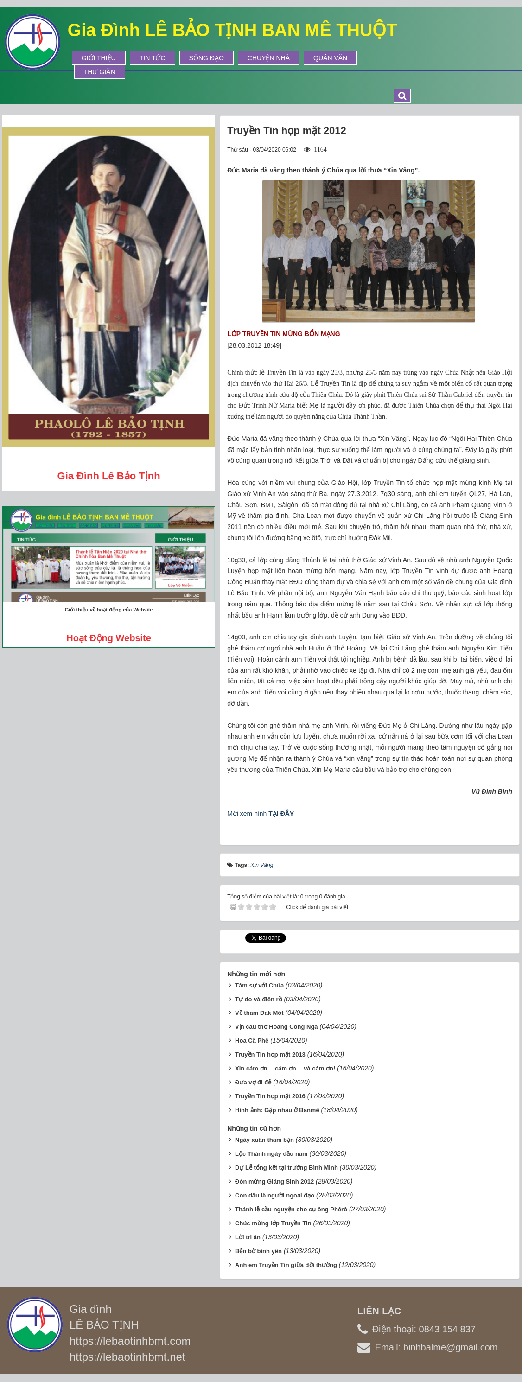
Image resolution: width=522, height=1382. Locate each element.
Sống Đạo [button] (206, 58)
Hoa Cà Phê (251, 1040)
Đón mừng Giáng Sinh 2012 (274, 1181)
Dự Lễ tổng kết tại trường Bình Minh (286, 1167)
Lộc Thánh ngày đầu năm (271, 1153)
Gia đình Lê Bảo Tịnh (108, 476)
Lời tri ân (248, 1237)
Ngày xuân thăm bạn (264, 1139)
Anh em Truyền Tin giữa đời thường (286, 1264)
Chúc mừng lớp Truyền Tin (273, 1223)
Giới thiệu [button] (99, 58)
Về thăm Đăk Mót (259, 1012)
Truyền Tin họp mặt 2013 (270, 1054)
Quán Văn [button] (330, 58)
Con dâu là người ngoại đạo (274, 1195)
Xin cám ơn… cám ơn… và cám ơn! (285, 1068)
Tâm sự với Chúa (259, 985)
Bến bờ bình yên (258, 1251)
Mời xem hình (260, 813)
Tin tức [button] (153, 58)
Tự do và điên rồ (258, 999)
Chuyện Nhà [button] (269, 58)
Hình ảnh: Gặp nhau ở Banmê (277, 1110)
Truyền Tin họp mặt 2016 (270, 1096)
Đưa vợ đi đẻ (253, 1082)
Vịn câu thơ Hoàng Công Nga (276, 1026)
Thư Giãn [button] (99, 72)
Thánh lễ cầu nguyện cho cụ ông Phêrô (291, 1209)
